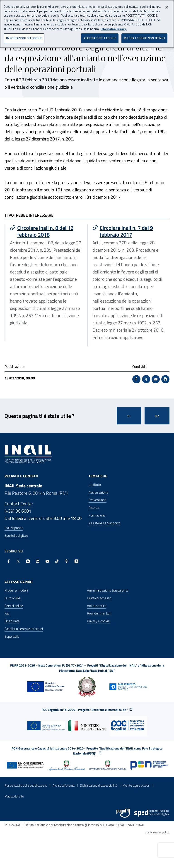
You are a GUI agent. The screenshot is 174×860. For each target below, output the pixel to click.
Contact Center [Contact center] (19, 503)
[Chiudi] (167, 6)
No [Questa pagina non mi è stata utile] (157, 416)
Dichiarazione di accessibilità (98, 785)
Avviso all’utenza (64, 785)
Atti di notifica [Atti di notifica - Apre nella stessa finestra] (96, 605)
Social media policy (157, 832)
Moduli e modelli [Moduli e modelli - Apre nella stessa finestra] (16, 590)
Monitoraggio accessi (136, 785)
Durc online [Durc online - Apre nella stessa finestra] (13, 598)
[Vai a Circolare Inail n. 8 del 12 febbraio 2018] (46, 231)
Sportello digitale (16, 535)
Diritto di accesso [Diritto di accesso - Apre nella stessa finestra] (99, 598)
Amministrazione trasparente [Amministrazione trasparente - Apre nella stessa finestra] (107, 590)
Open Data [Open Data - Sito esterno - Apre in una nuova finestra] (12, 621)
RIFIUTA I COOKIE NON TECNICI (144, 36)
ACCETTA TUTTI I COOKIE (100, 36)
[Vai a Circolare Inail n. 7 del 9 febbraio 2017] (128, 231)
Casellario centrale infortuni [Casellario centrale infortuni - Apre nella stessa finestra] (24, 628)
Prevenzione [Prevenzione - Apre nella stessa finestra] (97, 499)
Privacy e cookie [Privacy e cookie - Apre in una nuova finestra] (98, 621)
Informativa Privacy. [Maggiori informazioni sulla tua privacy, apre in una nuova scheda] (114, 27)
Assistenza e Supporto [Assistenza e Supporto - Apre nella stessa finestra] (104, 523)
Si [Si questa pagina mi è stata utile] (129, 416)
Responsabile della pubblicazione (26, 785)
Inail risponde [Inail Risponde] (14, 527)
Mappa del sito (14, 796)
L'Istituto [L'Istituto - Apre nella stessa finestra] (95, 484)
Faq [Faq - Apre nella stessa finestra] (7, 613)
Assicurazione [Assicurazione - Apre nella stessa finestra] (98, 492)
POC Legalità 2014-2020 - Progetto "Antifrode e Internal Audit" (84, 709)
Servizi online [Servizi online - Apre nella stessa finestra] (14, 605)
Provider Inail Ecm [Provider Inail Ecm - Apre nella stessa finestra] (99, 613)
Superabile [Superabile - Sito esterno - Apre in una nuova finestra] (12, 636)
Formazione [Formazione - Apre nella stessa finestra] (97, 515)
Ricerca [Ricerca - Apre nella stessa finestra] (94, 507)
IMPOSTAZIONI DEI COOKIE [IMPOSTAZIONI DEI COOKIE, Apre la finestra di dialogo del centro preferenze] (24, 36)
